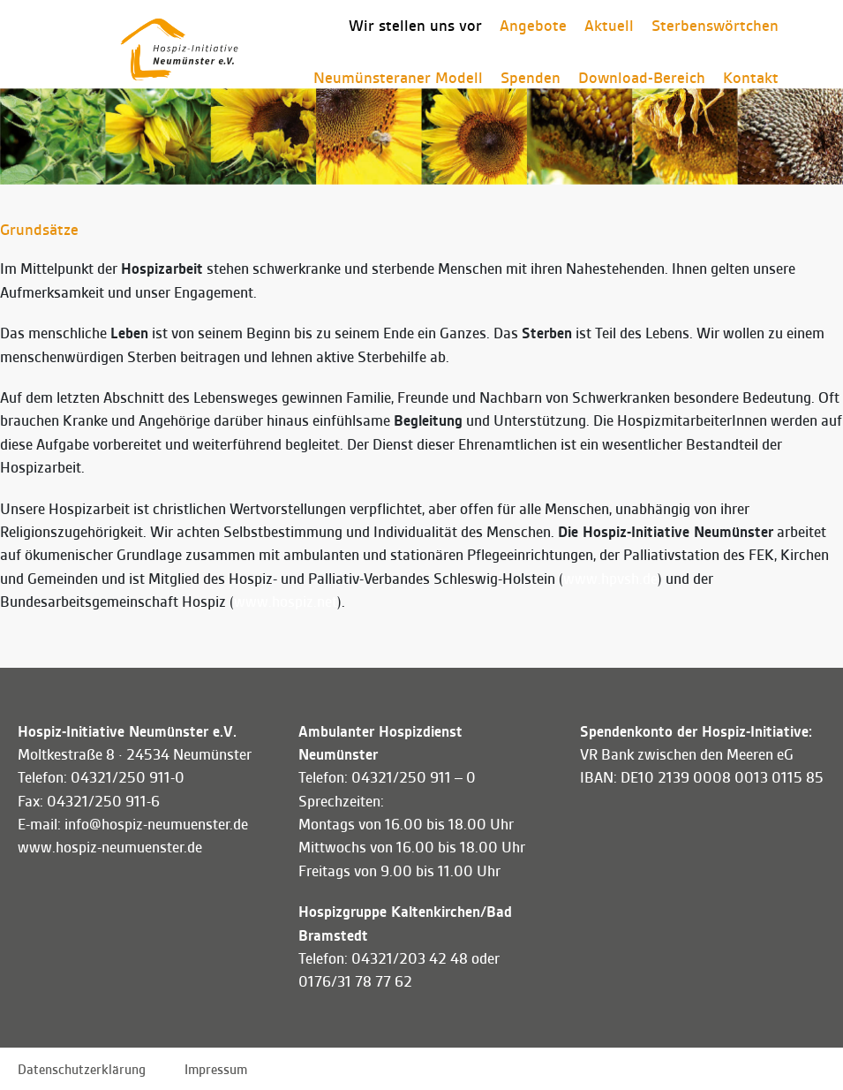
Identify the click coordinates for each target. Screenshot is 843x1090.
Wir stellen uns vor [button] (415, 25)
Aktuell (609, 25)
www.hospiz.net (285, 602)
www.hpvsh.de (610, 579)
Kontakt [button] (751, 78)
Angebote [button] (533, 25)
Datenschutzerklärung (82, 1070)
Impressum (215, 1070)
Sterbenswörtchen (715, 25)
